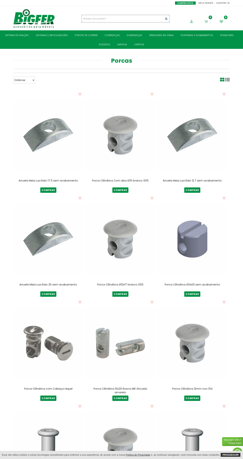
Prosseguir (230, 454)
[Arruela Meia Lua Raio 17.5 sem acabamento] (48, 135)
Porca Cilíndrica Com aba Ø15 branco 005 (120, 180)
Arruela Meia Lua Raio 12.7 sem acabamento (192, 180)
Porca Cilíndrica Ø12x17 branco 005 (120, 284)
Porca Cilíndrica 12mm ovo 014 (192, 389)
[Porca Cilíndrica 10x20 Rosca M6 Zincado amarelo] (120, 343)
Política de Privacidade (138, 454)
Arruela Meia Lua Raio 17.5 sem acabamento (48, 180)
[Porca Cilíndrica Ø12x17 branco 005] (120, 239)
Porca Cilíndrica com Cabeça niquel (48, 389)
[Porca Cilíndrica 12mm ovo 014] (192, 343)
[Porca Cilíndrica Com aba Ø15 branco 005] (120, 135)
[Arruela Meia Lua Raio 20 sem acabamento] (48, 239)
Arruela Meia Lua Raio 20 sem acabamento (48, 284)
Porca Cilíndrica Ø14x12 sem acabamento (192, 284)
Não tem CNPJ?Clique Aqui (232, 441)
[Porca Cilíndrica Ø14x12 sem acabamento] (192, 239)
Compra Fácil (185, 2)
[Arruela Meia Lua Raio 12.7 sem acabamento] (192, 135)
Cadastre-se (223, 2)
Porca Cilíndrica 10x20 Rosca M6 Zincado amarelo (120, 390)
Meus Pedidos (205, 2)
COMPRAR (48, 190)
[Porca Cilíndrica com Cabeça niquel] (48, 343)
